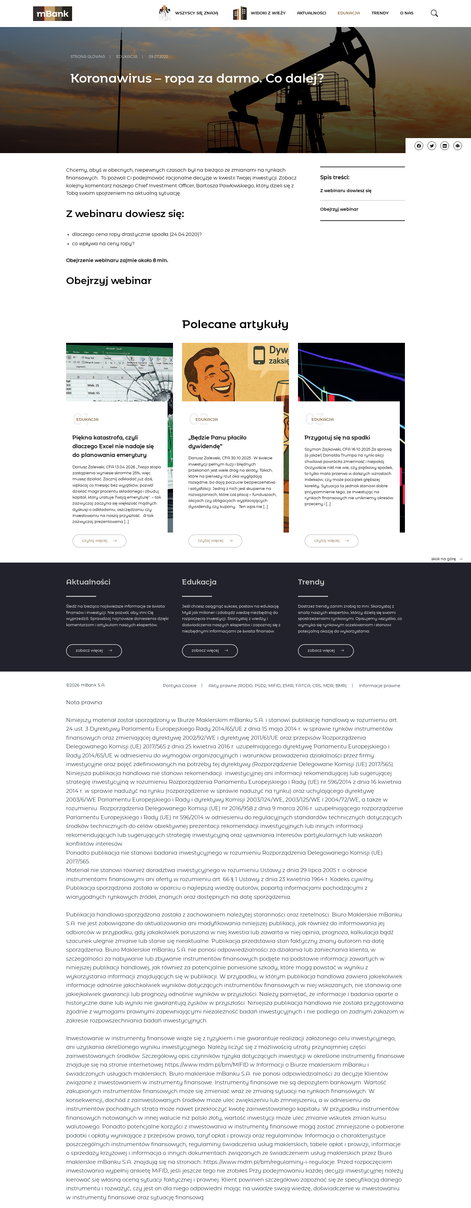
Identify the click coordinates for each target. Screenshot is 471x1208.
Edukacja (349, 13)
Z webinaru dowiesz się (346, 191)
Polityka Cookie (179, 686)
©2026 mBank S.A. (85, 685)
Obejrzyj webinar (339, 209)
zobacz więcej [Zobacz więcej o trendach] (326, 651)
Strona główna (88, 57)
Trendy (380, 13)
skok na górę (447, 559)
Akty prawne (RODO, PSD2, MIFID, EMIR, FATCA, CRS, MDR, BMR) (277, 686)
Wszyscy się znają (186, 13)
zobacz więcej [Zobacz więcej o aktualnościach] (94, 651)
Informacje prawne (379, 686)
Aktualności (311, 13)
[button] (434, 13)
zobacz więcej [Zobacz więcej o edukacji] (210, 651)
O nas (406, 13)
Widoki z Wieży (258, 13)
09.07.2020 (158, 57)
